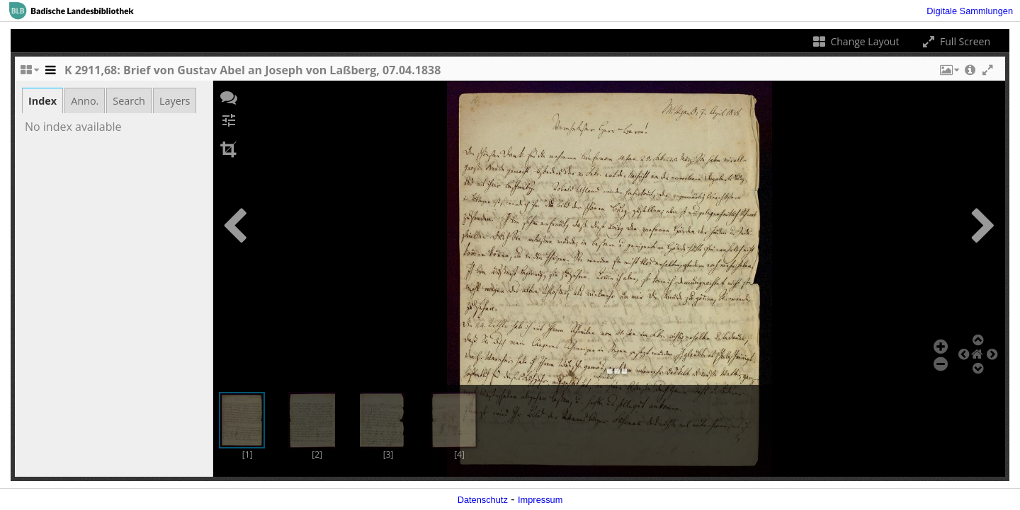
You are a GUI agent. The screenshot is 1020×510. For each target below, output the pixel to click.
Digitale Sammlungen (969, 11)
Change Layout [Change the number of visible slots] (855, 41)
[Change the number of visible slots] (29, 73)
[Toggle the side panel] (50, 73)
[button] (948, 73)
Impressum (540, 499)
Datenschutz (483, 499)
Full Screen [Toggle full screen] (955, 41)
